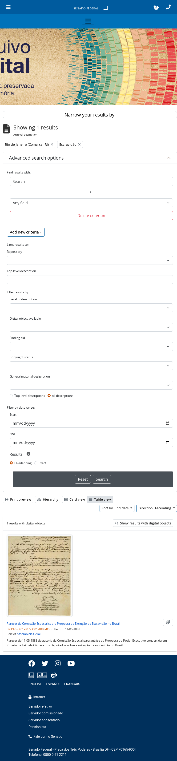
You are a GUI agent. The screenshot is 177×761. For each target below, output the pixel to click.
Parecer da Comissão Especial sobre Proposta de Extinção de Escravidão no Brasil (63, 623)
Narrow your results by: (90, 115)
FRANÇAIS (72, 684)
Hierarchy (47, 499)
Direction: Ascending (155, 508)
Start (13, 414)
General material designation (30, 376)
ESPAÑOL (53, 684)
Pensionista (37, 727)
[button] (156, 7)
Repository (14, 252)
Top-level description (21, 271)
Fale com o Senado (45, 737)
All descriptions (62, 396)
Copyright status (21, 357)
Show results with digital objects (143, 523)
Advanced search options (36, 158)
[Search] (91, 181)
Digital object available (25, 318)
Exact (42, 463)
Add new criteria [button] (24, 232)
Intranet (36, 697)
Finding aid (17, 338)
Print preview (18, 499)
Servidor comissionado (45, 713)
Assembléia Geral (28, 634)
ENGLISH (35, 684)
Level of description (23, 299)
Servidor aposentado (44, 720)
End (12, 434)
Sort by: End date (116, 508)
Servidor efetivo (40, 707)
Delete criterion (91, 215)
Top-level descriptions (29, 396)
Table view (100, 499)
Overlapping (23, 463)
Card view (74, 499)
